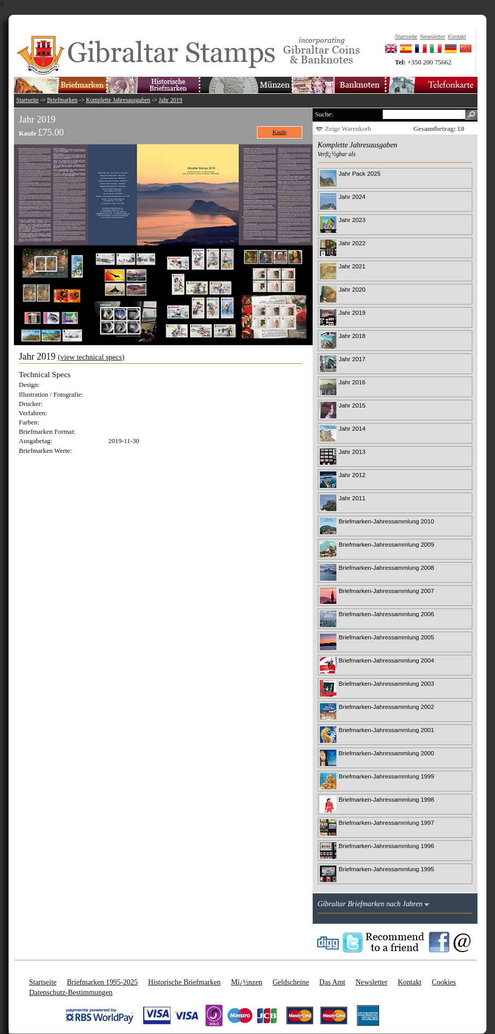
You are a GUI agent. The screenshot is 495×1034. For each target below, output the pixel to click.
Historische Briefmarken (184, 982)
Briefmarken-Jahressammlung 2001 (386, 729)
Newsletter (371, 982)
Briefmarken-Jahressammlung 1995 (386, 869)
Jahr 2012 (352, 474)
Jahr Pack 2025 (360, 173)
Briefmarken (62, 100)
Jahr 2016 (352, 382)
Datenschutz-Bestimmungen (71, 992)
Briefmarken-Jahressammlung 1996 (386, 845)
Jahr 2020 (352, 289)
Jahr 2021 (352, 266)
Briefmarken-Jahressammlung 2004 (386, 660)
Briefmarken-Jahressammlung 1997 (386, 822)
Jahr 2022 (352, 243)
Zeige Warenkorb (348, 128)
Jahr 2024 (352, 196)
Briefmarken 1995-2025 (102, 982)
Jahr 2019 (170, 100)
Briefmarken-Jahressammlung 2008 (386, 567)
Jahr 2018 (352, 335)
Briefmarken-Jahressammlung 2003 (386, 683)
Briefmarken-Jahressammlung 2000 (386, 753)
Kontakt (409, 982)
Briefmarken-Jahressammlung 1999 (386, 776)
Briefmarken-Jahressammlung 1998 (386, 799)
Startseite (27, 100)
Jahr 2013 (352, 451)
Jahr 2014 (352, 428)
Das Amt (332, 982)
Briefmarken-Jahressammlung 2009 (386, 544)
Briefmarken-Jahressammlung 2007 (386, 590)
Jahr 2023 (352, 219)
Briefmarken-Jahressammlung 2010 (386, 521)
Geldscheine (290, 982)
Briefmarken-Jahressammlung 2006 (386, 614)
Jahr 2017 (352, 358)
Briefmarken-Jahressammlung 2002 (386, 706)
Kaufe (279, 132)
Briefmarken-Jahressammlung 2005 (386, 637)
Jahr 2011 (352, 498)
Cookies (444, 982)
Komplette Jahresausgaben (118, 100)
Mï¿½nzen (246, 982)
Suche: (324, 114)
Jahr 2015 (352, 405)
